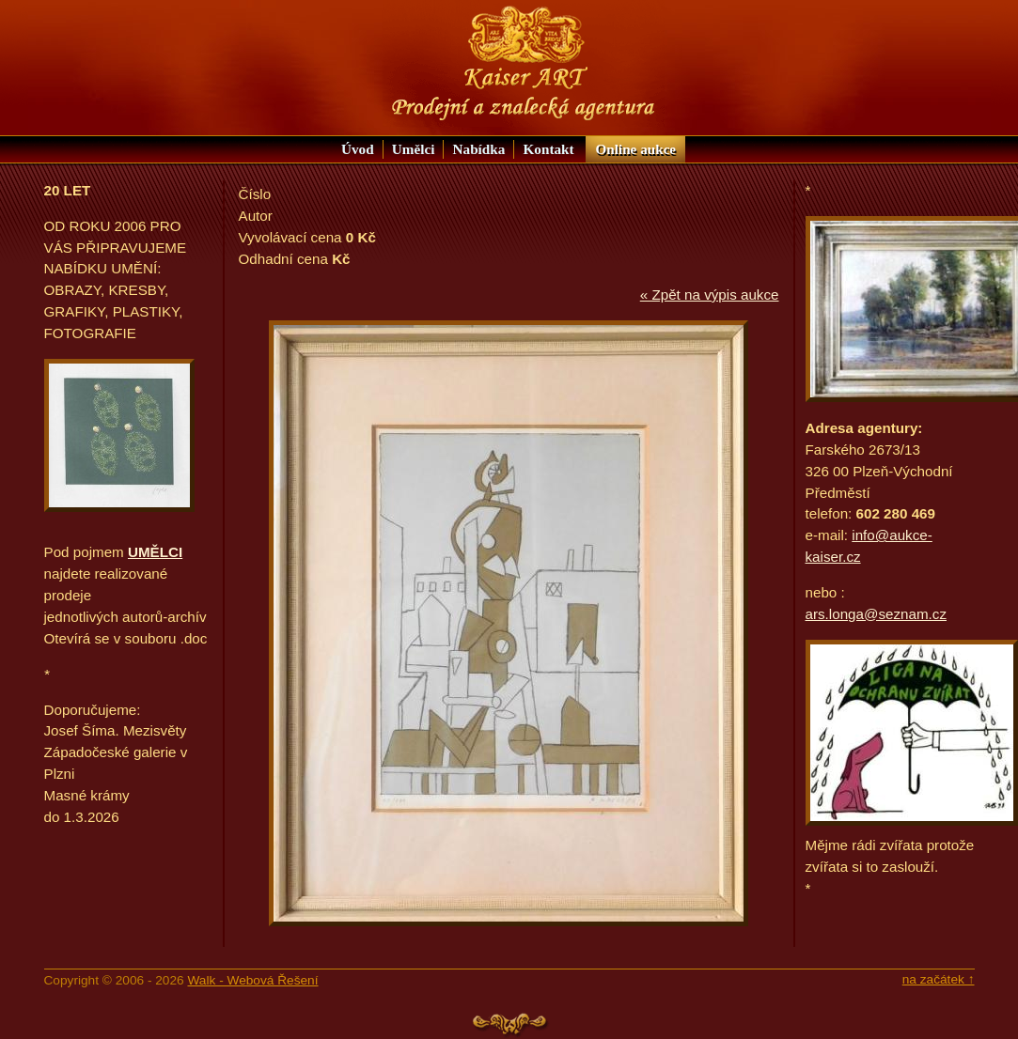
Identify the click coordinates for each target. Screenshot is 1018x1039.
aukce (635, 149)
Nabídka (479, 149)
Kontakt (549, 149)
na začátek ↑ (938, 979)
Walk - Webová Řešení (252, 980)
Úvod (357, 149)
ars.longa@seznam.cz (876, 614)
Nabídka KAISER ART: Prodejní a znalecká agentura (524, 63)
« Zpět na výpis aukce (709, 294)
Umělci (413, 149)
